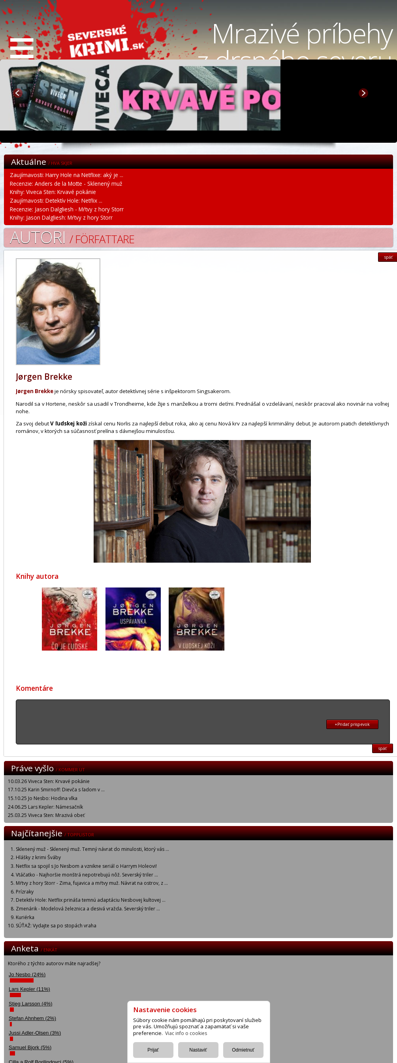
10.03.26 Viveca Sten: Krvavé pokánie (49, 781)
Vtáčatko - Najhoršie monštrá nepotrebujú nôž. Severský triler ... (87, 874)
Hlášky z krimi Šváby (38, 857)
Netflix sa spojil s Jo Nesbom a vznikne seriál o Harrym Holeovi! (86, 866)
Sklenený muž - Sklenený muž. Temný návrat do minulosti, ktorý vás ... (92, 849)
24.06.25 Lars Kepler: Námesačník (45, 807)
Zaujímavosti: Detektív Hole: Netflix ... (56, 200)
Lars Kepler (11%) (29, 989)
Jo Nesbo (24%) (27, 974)
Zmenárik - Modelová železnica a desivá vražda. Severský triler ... (88, 908)
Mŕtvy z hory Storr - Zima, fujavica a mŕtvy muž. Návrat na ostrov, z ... (92, 883)
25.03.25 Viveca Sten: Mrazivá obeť (46, 815)
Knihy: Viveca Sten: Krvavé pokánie (53, 192)
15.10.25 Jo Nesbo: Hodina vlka (42, 798)
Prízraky (25, 891)
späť (382, 748)
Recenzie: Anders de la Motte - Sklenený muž (66, 183)
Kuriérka (25, 917)
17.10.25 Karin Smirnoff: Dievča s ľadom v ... (56, 789)
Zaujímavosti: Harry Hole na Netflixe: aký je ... (66, 175)
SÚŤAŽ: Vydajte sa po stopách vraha (56, 925)
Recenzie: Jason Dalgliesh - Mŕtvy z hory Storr (67, 209)
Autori (72, 237)
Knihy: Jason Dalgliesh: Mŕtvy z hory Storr (61, 217)
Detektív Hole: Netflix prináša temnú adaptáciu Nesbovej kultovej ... (91, 900)
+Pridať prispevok (352, 724)
